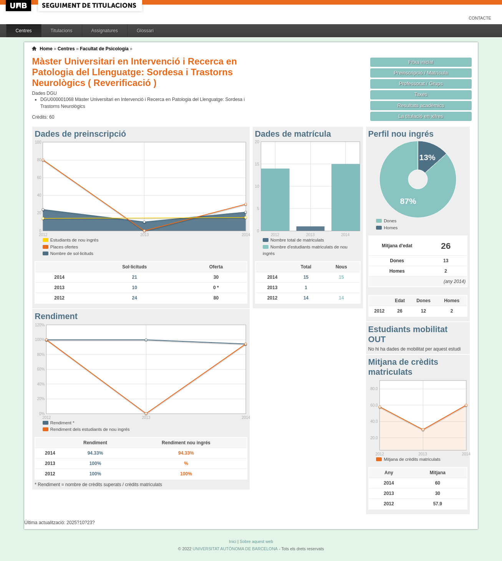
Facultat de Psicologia (104, 48)
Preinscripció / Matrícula (421, 73)
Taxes (420, 94)
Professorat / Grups (420, 83)
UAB (19, 5)
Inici (232, 541)
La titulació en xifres (420, 116)
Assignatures (104, 30)
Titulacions (62, 30)
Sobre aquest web (256, 541)
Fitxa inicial (420, 62)
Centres (24, 30)
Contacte (480, 18)
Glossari (145, 30)
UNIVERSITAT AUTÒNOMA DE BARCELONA (235, 548)
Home (46, 48)
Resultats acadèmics (421, 105)
